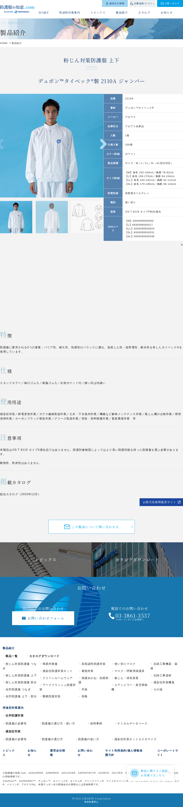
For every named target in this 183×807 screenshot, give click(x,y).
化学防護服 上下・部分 (21, 696)
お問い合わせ (172, 3)
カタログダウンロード (42, 656)
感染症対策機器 (164, 682)
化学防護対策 (13, 715)
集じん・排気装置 (127, 678)
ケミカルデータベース (132, 723)
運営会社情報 (116, 3)
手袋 (85, 689)
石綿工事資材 (163, 675)
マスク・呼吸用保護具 (130, 670)
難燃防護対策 (52, 696)
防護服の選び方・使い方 (58, 723)
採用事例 (96, 723)
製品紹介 (122, 13)
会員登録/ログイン (144, 3)
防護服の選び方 (52, 739)
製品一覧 (10, 656)
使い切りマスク (125, 663)
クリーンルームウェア (58, 678)
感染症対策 (12, 731)
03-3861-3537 (133, 615)
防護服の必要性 (16, 723)
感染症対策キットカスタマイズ (135, 739)
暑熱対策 (88, 670)
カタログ (144, 13)
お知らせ (167, 13)
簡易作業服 (50, 663)
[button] (103, 144)
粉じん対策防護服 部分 (21, 682)
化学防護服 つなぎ (18, 689)
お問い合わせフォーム (45, 618)
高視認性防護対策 (94, 663)
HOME (44, 13)
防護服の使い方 (88, 739)
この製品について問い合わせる (95, 527)
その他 (158, 689)
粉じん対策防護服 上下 (21, 675)
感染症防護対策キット (58, 670)
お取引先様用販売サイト (159, 502)
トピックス (98, 13)
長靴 (85, 696)
